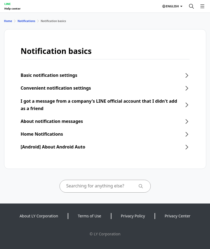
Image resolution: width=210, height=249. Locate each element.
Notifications (26, 21)
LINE (7, 4)
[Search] (191, 6)
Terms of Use (89, 215)
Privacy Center (177, 215)
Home (8, 21)
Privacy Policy (133, 215)
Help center (12, 8)
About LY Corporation (39, 215)
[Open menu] (202, 6)
